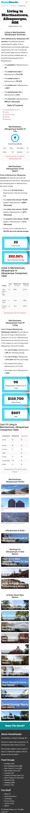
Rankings (7, 119)
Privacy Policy (9, 801)
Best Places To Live (11, 768)
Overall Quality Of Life (12, 110)
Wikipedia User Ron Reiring (12, 523)
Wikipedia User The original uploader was (15, 508)
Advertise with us (10, 796)
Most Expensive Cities (12, 778)
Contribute (8, 799)
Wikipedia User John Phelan (12, 495)
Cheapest (7, 764)
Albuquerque (13, 6)
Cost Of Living (9, 114)
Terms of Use (9, 803)
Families (7, 773)
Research (7, 780)
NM (7, 6)
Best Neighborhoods (11, 766)
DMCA (6, 806)
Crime (6, 112)
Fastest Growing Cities (12, 775)
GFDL (2, 510)
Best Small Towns (10, 771)
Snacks (9, 2)
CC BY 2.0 (22, 523)
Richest (7, 785)
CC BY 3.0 (22, 495)
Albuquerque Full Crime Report (15, 313)
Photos (7, 117)
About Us (7, 794)
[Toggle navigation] (26, 2)
